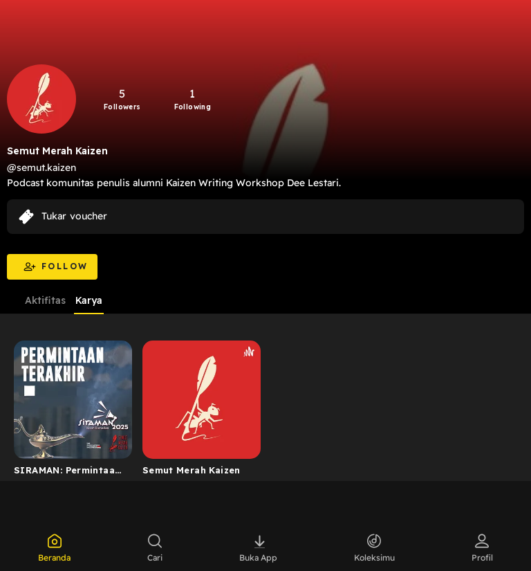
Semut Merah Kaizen (191, 469)
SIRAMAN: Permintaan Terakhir (67, 472)
